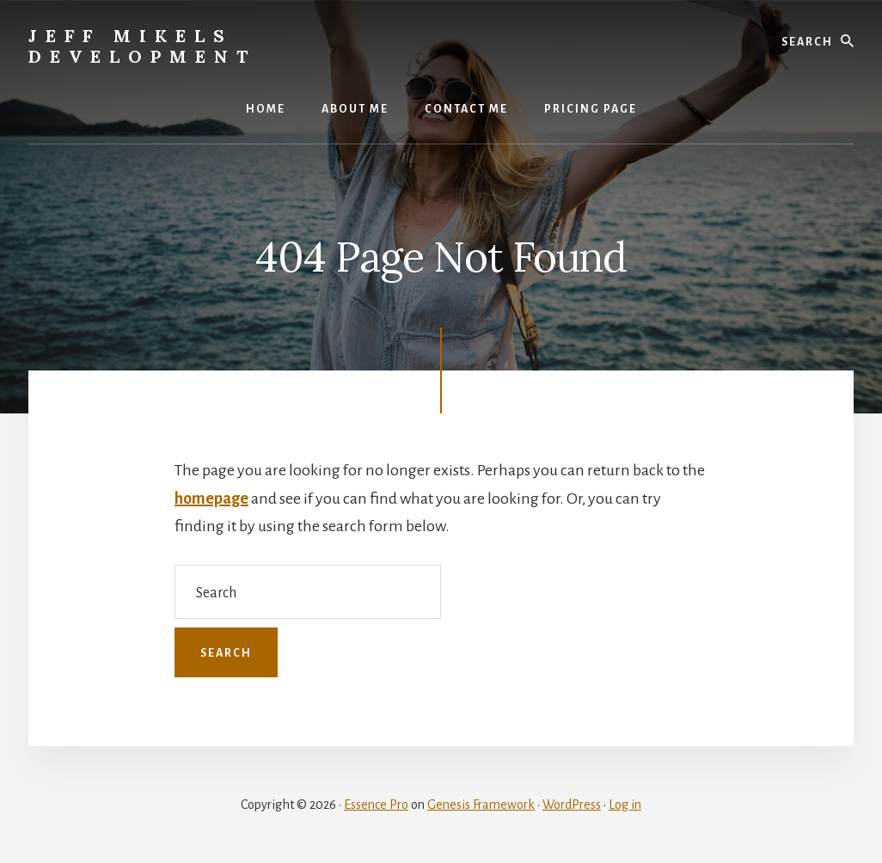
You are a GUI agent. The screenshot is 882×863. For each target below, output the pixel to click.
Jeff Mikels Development (142, 46)
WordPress (571, 804)
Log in (625, 804)
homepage (211, 498)
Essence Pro (376, 804)
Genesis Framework (481, 804)
